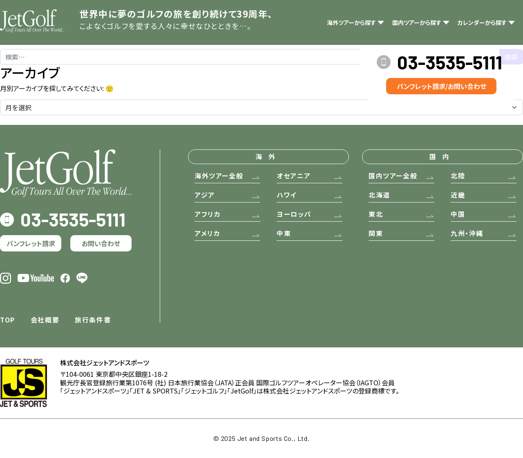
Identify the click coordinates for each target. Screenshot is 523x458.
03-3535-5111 (449, 62)
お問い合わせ (101, 243)
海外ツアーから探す (351, 22)
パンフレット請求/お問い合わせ (441, 86)
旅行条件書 (93, 320)
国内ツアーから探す (416, 22)
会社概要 (45, 320)
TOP (7, 320)
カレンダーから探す (482, 22)
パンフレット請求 (31, 243)
